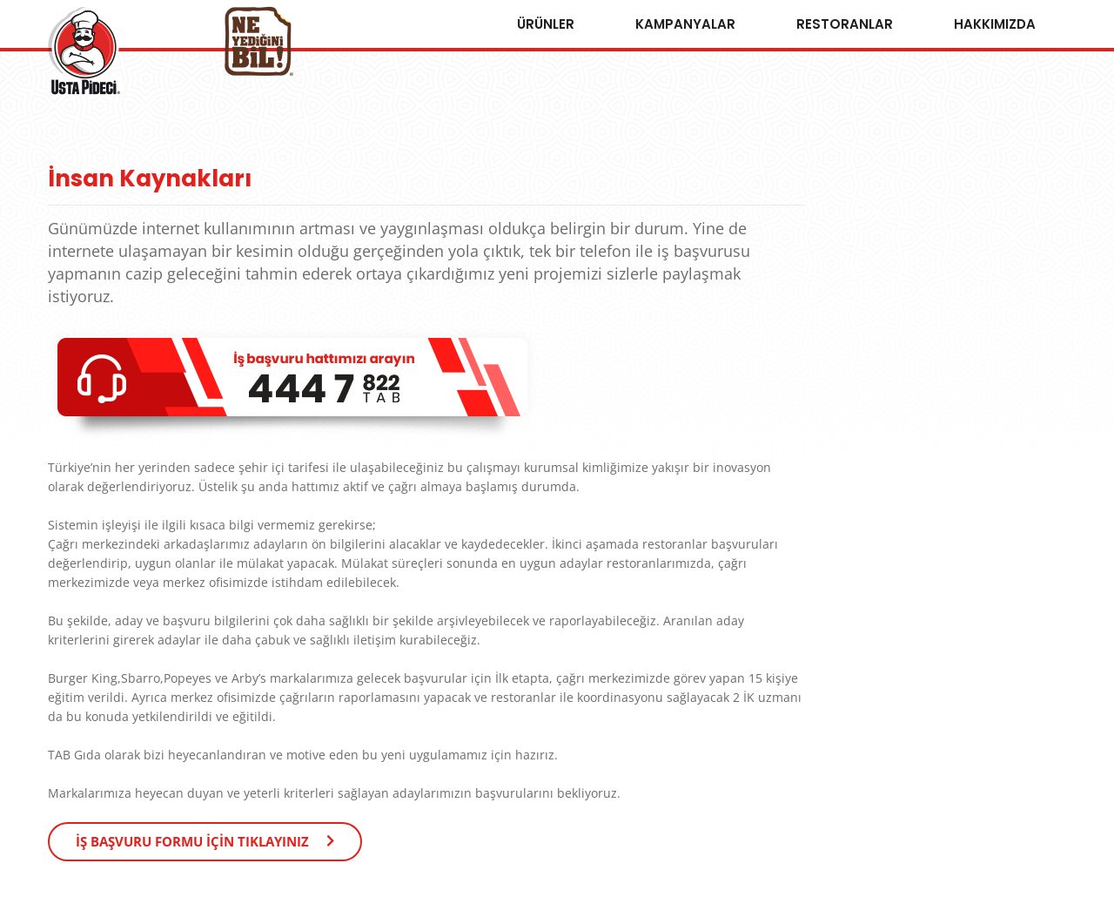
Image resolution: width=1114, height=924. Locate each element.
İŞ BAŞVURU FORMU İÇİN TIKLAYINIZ (192, 841)
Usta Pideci (85, 52)
